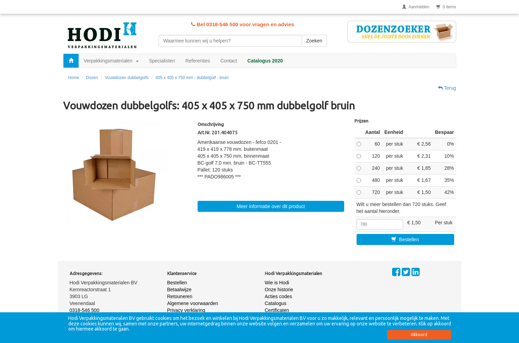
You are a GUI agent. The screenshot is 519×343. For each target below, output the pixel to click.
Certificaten (277, 310)
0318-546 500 (84, 310)
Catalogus (276, 303)
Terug (447, 88)
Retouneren (179, 296)
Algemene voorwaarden (192, 303)
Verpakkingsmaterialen (111, 60)
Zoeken (314, 40)
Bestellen (405, 239)
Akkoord (419, 334)
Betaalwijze (179, 289)
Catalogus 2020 (265, 60)
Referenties (197, 60)
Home (73, 77)
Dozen (92, 77)
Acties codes (278, 296)
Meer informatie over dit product (271, 206)
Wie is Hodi (277, 282)
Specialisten (162, 60)
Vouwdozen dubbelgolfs (127, 77)
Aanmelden (415, 6)
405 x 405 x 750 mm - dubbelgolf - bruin (192, 77)
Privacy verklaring (186, 310)
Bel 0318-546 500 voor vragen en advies (242, 24)
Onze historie (279, 289)
